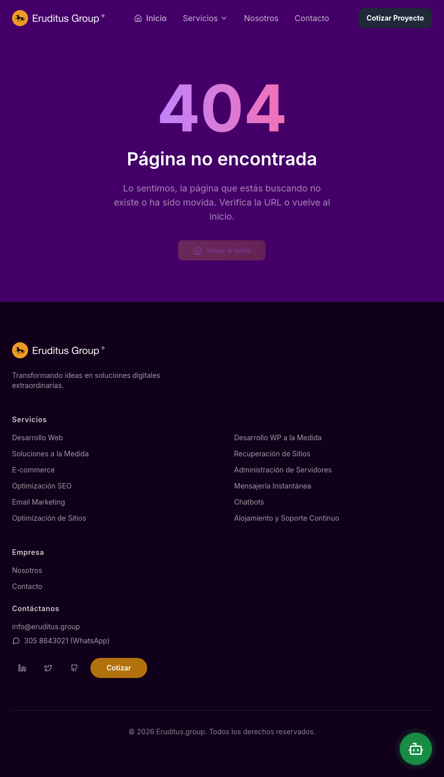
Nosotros (261, 18)
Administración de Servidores (283, 469)
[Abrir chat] (416, 749)
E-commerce (33, 469)
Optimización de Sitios (49, 518)
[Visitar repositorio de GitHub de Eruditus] (74, 668)
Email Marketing (38, 502)
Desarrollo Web (37, 437)
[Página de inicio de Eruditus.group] (58, 18)
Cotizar (118, 667)
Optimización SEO (42, 485)
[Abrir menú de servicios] (205, 18)
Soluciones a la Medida (50, 453)
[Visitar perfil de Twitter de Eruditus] (48, 668)
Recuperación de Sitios (272, 453)
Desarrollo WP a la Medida (277, 437)
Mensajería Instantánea (272, 485)
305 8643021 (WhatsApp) (60, 640)
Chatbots (249, 502)
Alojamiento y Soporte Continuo (287, 518)
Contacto (311, 18)
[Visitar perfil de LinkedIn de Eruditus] (22, 668)
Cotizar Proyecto (395, 18)
